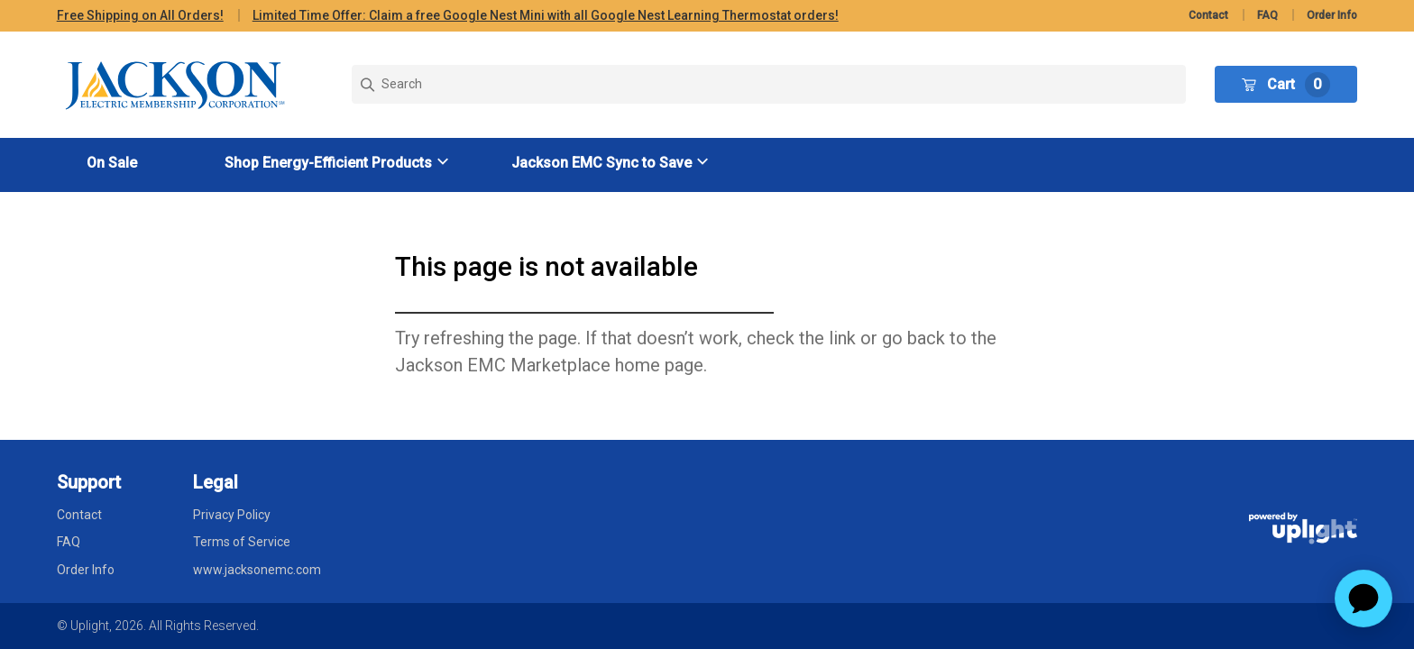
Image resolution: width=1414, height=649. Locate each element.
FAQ (1267, 15)
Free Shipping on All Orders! (140, 15)
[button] (339, 163)
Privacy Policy (232, 514)
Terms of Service (241, 542)
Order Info (1332, 15)
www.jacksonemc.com (257, 569)
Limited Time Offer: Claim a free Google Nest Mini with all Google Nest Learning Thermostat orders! (545, 15)
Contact (1208, 15)
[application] (1363, 598)
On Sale (112, 162)
